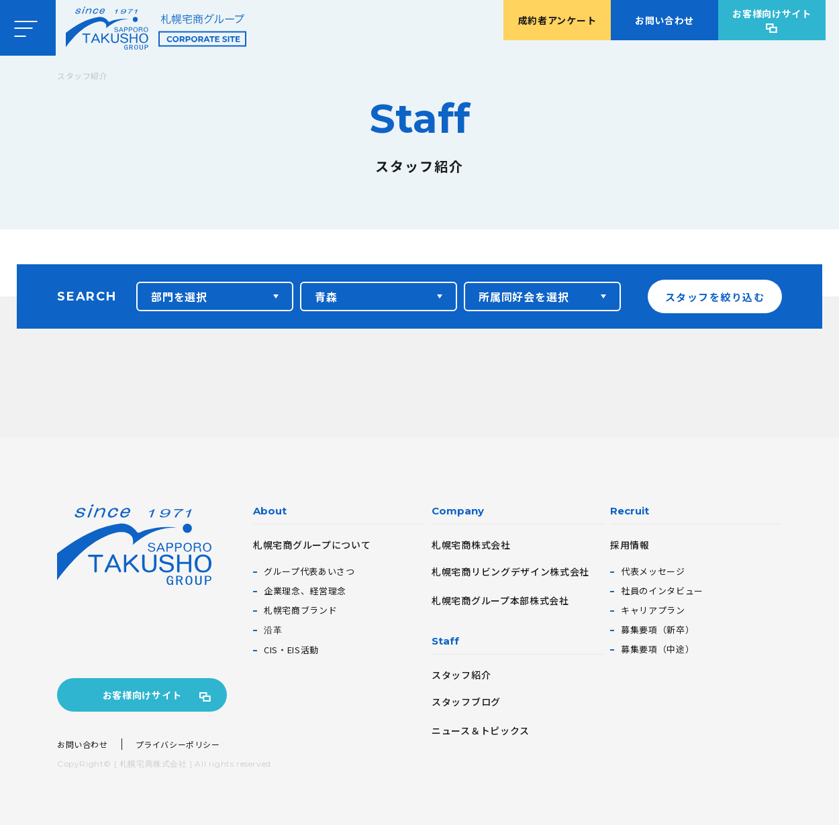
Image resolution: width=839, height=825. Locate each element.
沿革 (273, 629)
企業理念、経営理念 (305, 590)
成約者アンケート (557, 20)
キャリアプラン (653, 610)
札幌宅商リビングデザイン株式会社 (510, 571)
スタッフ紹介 (461, 674)
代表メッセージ (653, 571)
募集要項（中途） (657, 649)
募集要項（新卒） (657, 629)
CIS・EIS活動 (291, 649)
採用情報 (630, 544)
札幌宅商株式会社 (471, 544)
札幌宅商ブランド (300, 610)
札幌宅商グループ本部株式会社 (500, 600)
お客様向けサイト (771, 13)
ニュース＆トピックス (481, 730)
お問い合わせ (664, 20)
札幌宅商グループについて (312, 544)
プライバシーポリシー (178, 744)
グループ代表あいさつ (309, 571)
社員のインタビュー (662, 590)
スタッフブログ (466, 701)
